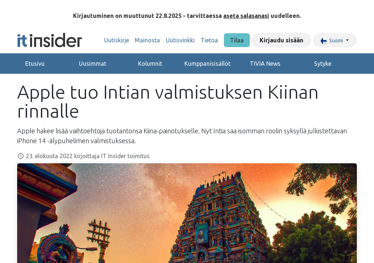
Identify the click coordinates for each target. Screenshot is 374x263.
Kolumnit (150, 63)
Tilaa (237, 40)
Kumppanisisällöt (207, 63)
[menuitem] (116, 40)
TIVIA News (265, 63)
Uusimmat (92, 63)
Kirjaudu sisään (281, 40)
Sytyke (322, 63)
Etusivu (35, 63)
